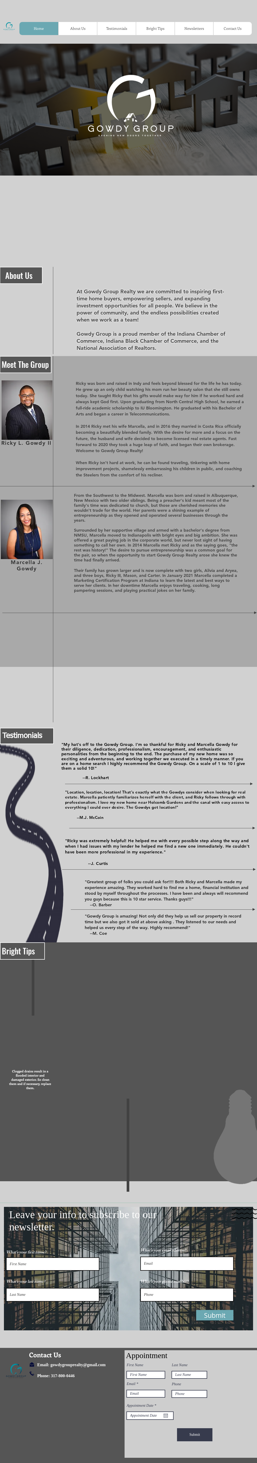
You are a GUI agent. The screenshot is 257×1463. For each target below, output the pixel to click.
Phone (176, 1384)
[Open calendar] (166, 1416)
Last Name (180, 1365)
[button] (214, 1315)
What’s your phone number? (164, 1282)
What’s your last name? (25, 1282)
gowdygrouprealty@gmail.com (77, 1365)
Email (131, 1384)
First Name (135, 1365)
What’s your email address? (163, 1251)
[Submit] (194, 1434)
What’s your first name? (26, 1253)
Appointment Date (142, 1406)
